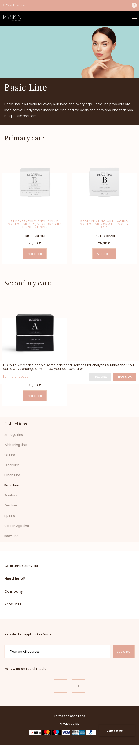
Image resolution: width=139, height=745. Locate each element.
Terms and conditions (69, 716)
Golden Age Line (16, 526)
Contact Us (116, 730)
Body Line (11, 536)
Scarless (10, 495)
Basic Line (11, 485)
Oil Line (9, 455)
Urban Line (12, 475)
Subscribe (123, 651)
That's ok (125, 376)
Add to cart (35, 254)
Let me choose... (16, 376)
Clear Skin (11, 465)
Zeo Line (10, 505)
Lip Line (9, 515)
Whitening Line (15, 445)
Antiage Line (13, 434)
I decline (100, 376)
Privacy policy (69, 724)
